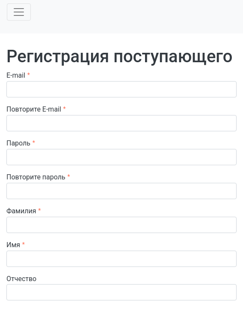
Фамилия (21, 211)
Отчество (21, 279)
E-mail (15, 75)
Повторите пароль (35, 177)
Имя (13, 245)
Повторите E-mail (33, 109)
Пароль (18, 143)
